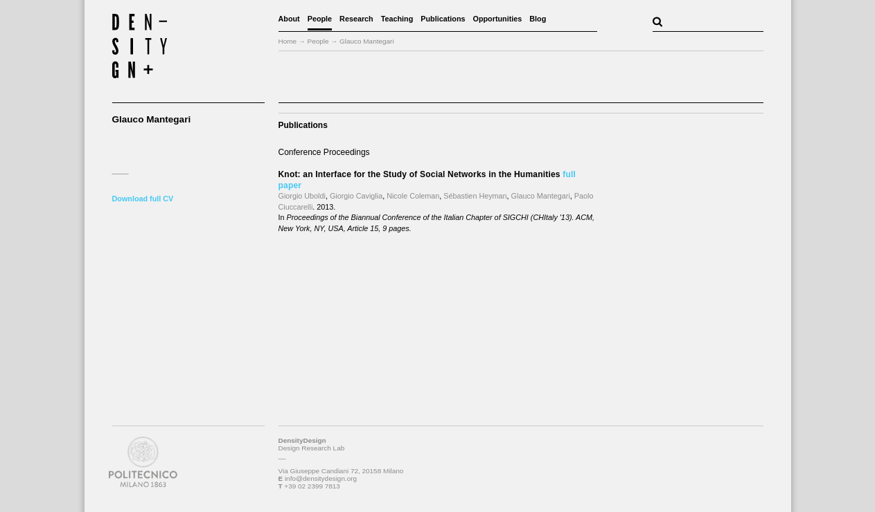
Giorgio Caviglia (356, 196)
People (320, 19)
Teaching (397, 19)
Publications (443, 19)
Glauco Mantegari (540, 196)
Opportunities (497, 19)
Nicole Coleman (413, 196)
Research (356, 19)
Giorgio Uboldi (302, 196)
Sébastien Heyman (474, 196)
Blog (537, 19)
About (289, 19)
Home (288, 41)
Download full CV (143, 198)
